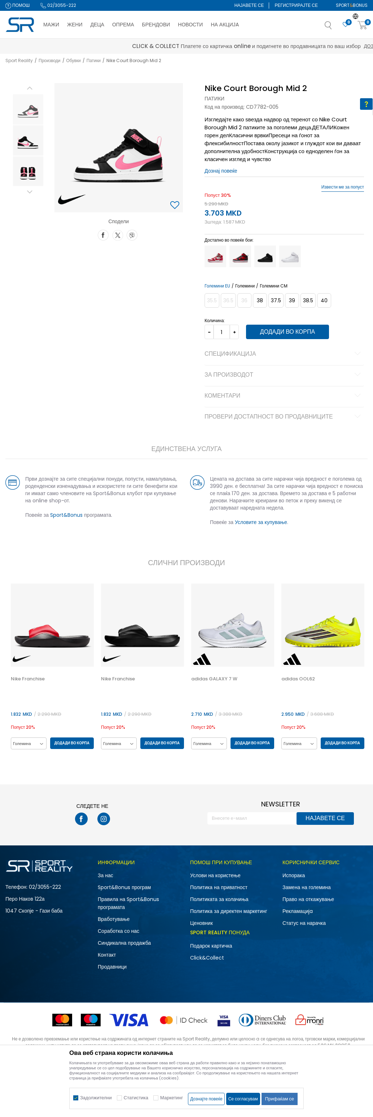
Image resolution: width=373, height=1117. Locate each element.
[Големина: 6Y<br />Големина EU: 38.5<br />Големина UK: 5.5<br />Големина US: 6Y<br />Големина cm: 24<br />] (307, 300)
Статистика (136, 1097)
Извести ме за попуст (342, 187)
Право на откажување (308, 899)
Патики (94, 60)
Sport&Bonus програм (124, 887)
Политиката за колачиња (219, 899)
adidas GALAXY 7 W (213, 679)
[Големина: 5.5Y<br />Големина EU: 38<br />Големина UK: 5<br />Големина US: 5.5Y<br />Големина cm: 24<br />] (260, 300)
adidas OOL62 (297, 679)
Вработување (114, 919)
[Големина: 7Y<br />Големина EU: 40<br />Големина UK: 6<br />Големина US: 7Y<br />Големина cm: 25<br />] (324, 300)
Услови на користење (215, 875)
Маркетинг (171, 1097)
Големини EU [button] (217, 286)
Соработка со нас (118, 931)
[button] (335, 27)
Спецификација (283, 354)
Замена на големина (306, 887)
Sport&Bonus (65, 515)
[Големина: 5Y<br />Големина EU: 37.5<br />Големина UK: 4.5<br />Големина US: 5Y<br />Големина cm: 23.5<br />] (275, 300)
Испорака (293, 875)
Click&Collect (207, 957)
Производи (50, 60)
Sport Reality (19, 60)
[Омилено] (345, 25)
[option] (27, 109)
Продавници (112, 966)
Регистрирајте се (296, 5)
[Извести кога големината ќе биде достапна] (211, 300)
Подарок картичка (211, 945)
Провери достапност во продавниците (283, 417)
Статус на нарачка (304, 923)
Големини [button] (244, 286)
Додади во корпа (286, 331)
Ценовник (201, 923)
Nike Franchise (27, 679)
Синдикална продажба (124, 943)
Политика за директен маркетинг (228, 911)
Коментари (283, 396)
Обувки (73, 60)
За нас (105, 875)
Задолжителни (96, 1097)
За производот (283, 375)
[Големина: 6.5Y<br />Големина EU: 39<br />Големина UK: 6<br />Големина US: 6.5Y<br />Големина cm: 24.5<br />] (292, 300)
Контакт (107, 954)
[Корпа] (362, 25)
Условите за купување (260, 522)
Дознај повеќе (251, 46)
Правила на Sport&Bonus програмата (128, 903)
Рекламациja (297, 911)
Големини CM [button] (273, 286)
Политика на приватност (218, 887)
